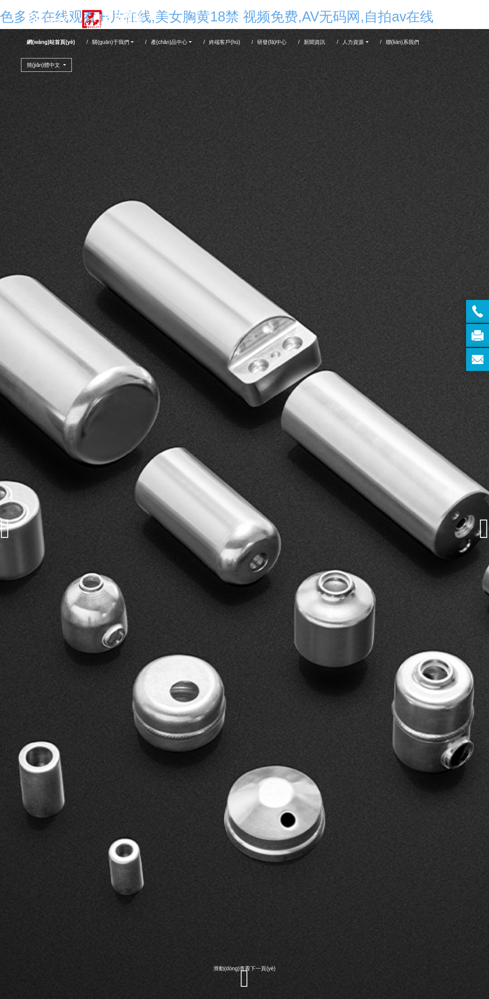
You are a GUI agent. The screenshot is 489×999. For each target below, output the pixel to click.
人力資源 (353, 42)
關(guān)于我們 (110, 42)
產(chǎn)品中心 (169, 42)
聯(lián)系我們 (402, 42)
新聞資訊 (314, 42)
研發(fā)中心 (272, 42)
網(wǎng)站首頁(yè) (51, 42)
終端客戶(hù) (224, 42)
